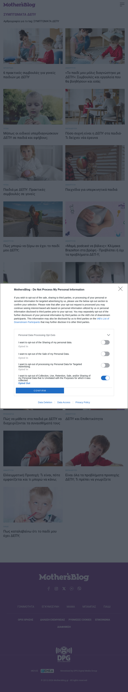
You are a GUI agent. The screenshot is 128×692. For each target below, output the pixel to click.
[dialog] (64, 346)
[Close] (121, 290)
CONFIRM (40, 390)
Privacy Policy (83, 402)
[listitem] (64, 335)
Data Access (63, 402)
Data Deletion (45, 402)
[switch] (105, 342)
